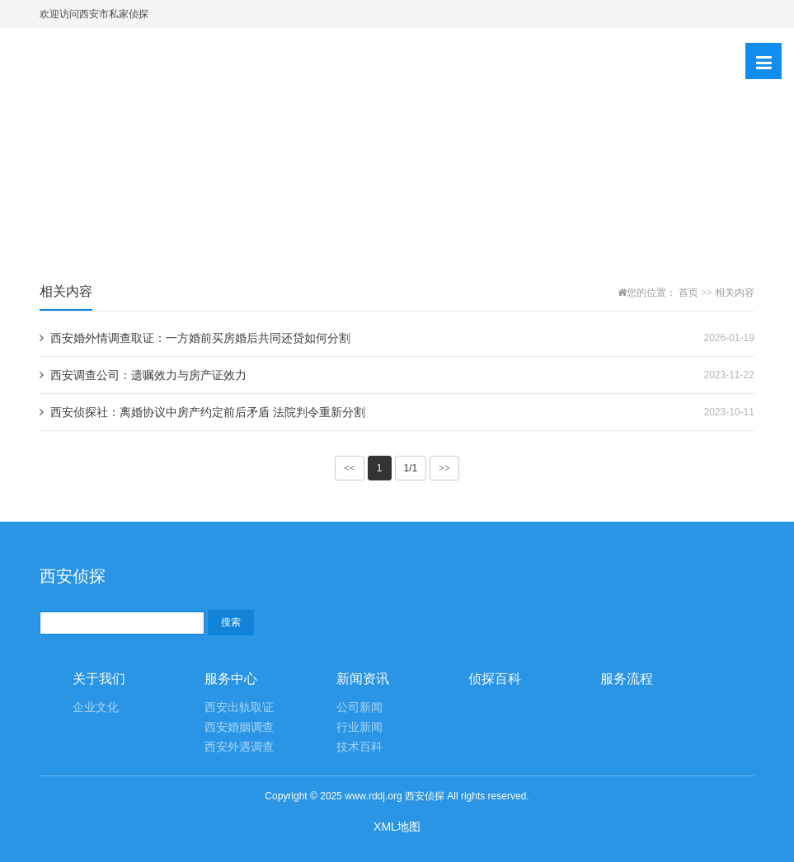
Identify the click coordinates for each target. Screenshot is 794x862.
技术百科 (359, 747)
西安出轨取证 (239, 707)
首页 (688, 292)
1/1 (411, 468)
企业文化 (96, 707)
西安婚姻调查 (239, 727)
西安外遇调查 (239, 747)
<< (349, 468)
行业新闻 (359, 727)
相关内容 (734, 292)
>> (444, 468)
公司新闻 (359, 707)
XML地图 (397, 826)
